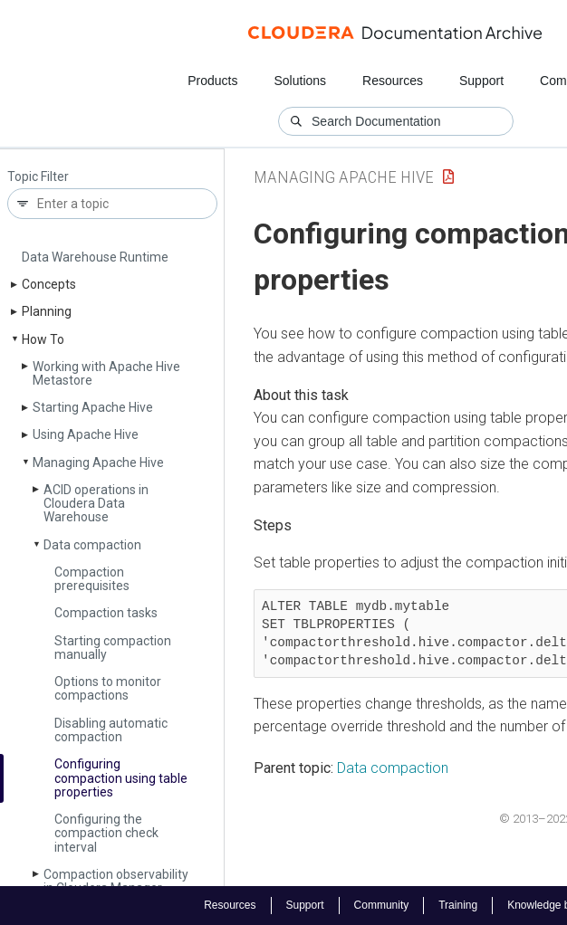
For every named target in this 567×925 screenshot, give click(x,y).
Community (381, 905)
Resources (392, 80)
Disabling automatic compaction (111, 730)
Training (457, 905)
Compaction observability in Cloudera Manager (115, 881)
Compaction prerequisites (92, 579)
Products (212, 80)
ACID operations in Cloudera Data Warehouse (96, 503)
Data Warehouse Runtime (95, 257)
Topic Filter (38, 177)
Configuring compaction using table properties (120, 778)
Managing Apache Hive (98, 462)
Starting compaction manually (112, 648)
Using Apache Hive (86, 434)
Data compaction (92, 545)
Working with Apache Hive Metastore (106, 373)
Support (481, 80)
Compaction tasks (106, 613)
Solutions (300, 80)
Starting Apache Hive (93, 407)
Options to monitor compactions (107, 688)
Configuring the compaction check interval (106, 833)
